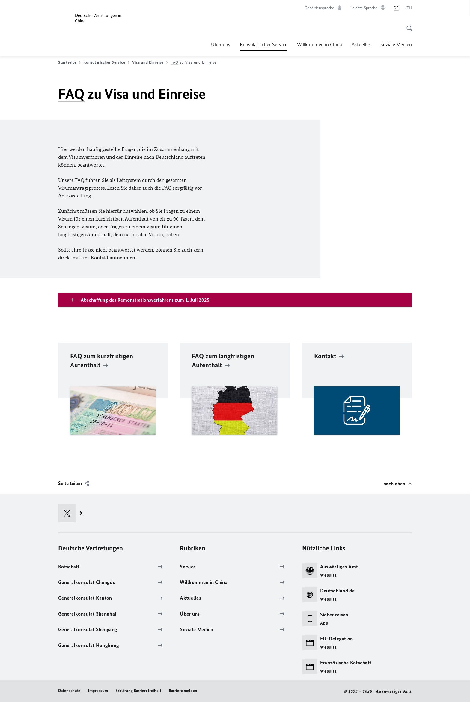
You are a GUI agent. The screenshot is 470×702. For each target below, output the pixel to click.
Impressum (98, 690)
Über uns (220, 44)
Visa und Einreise (150, 62)
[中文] (409, 8)
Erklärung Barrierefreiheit (138, 690)
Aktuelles (361, 44)
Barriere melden (183, 690)
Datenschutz (69, 690)
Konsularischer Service (263, 44)
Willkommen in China (319, 44)
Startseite (69, 62)
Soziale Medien (396, 44)
